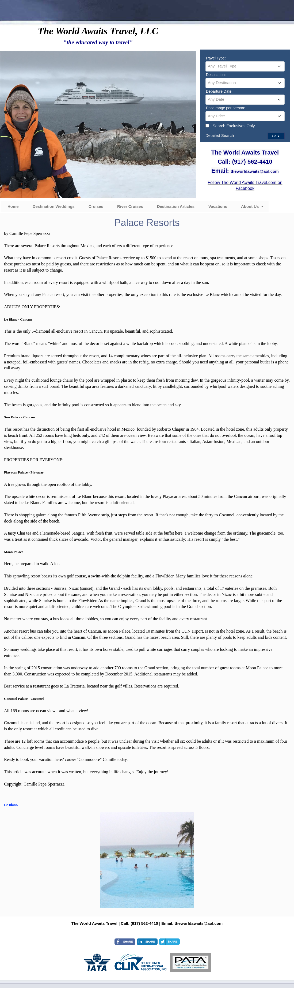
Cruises (96, 206)
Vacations (217, 206)
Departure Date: (219, 91)
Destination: (216, 75)
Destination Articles (175, 206)
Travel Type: (215, 58)
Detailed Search (219, 135)
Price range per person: (225, 108)
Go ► (276, 136)
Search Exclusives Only (234, 125)
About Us (250, 206)
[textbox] (245, 66)
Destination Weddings (54, 206)
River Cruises (130, 206)
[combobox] (245, 66)
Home (13, 206)
